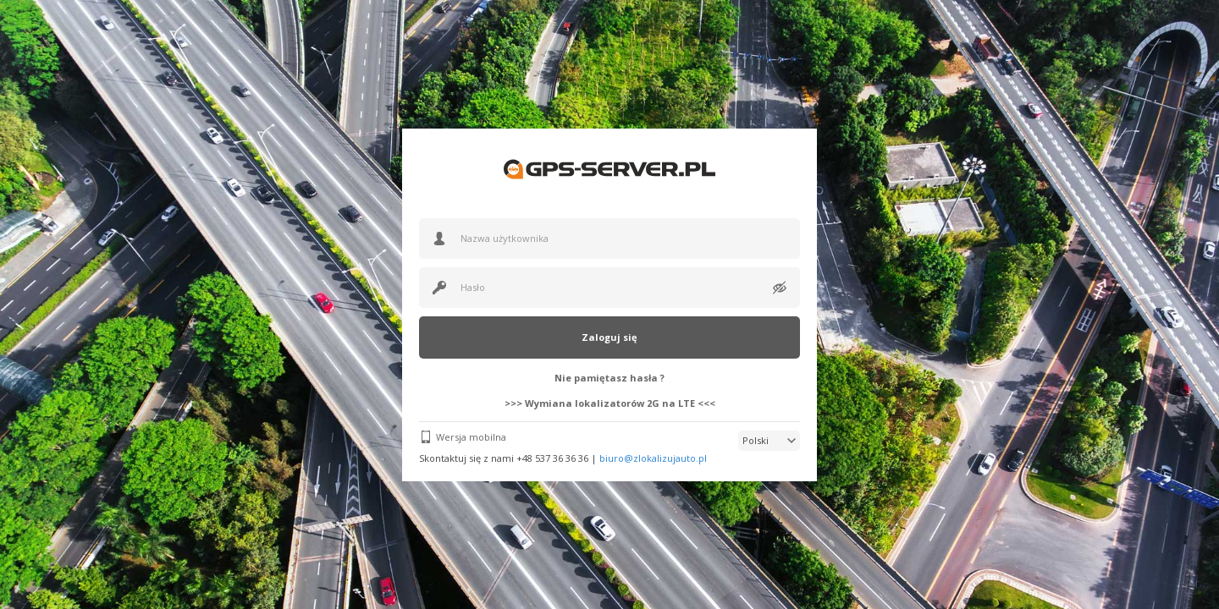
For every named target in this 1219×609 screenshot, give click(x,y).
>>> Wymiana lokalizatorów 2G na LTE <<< (610, 403)
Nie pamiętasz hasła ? (609, 377)
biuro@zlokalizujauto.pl (653, 458)
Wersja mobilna (471, 437)
